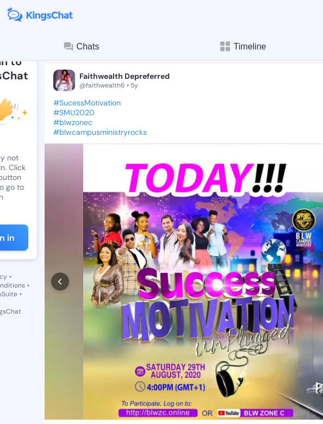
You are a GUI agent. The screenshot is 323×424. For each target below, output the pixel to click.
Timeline (242, 46)
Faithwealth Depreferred (124, 76)
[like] (58, 356)
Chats (81, 47)
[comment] (100, 356)
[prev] (60, 240)
